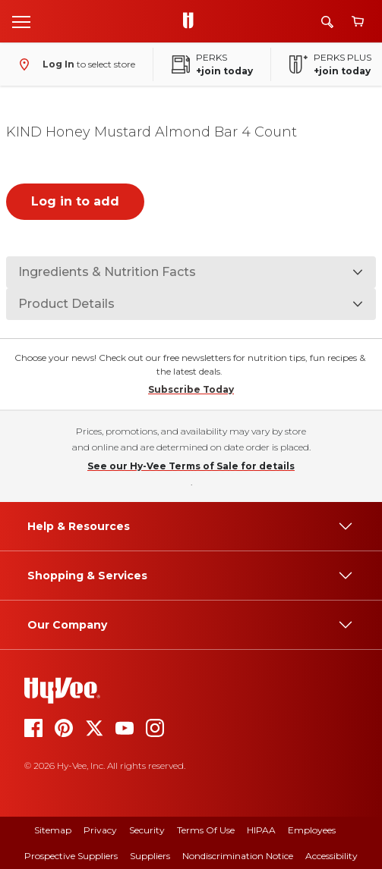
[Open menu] (21, 21)
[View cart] (358, 21)
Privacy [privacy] (100, 830)
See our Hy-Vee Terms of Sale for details (191, 466)
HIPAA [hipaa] (261, 830)
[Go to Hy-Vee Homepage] (192, 21)
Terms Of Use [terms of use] (206, 830)
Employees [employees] (312, 830)
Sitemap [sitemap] (52, 830)
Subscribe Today (191, 389)
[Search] (327, 21)
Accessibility (331, 855)
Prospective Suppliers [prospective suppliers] (71, 855)
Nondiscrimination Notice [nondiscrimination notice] (237, 855)
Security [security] (147, 830)
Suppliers (150, 855)
